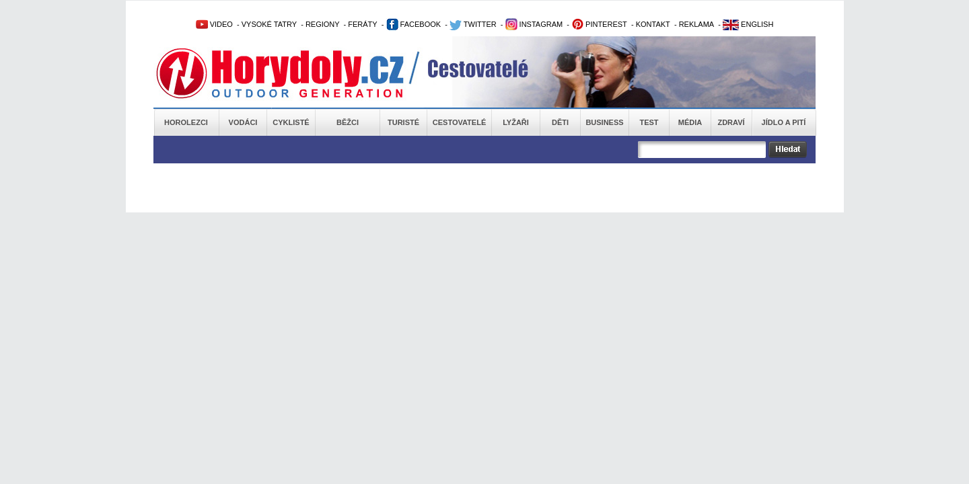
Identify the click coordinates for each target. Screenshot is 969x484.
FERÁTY (362, 24)
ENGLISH (748, 24)
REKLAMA (697, 24)
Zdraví (730, 122)
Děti (560, 122)
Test (648, 122)
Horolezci (186, 122)
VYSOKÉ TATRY (269, 24)
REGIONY (323, 24)
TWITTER (473, 24)
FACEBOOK (413, 24)
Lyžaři (516, 122)
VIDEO (214, 24)
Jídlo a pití (784, 122)
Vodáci (243, 122)
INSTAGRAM (534, 24)
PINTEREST (599, 24)
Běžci (347, 122)
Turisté (403, 122)
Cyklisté (291, 122)
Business (604, 122)
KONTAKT (653, 24)
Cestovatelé (459, 122)
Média (690, 122)
